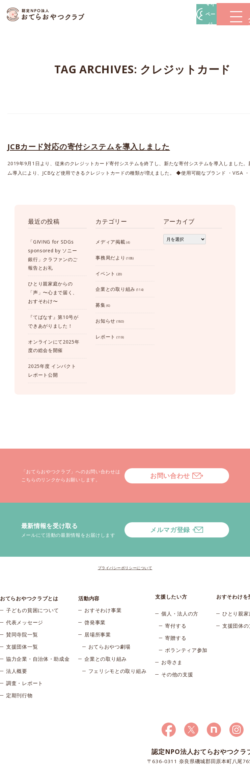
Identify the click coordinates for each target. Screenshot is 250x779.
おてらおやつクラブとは (29, 569)
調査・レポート (24, 659)
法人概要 (16, 647)
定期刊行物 (19, 671)
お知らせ (105, 321)
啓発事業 (95, 598)
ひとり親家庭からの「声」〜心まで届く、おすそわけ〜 (53, 292)
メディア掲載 (110, 241)
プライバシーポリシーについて (125, 540)
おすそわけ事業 (102, 586)
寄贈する (175, 610)
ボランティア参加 (186, 623)
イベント (105, 273)
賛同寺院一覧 (22, 610)
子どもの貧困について (32, 586)
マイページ (147, 14)
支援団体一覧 (22, 623)
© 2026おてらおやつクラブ (27, 772)
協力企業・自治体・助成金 (38, 635)
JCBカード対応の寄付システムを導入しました (88, 146)
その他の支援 (177, 647)
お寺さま (172, 635)
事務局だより (110, 257)
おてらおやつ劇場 (109, 623)
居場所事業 (97, 610)
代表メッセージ (24, 598)
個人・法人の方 (179, 586)
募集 (100, 305)
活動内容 (89, 569)
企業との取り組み (115, 289)
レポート (105, 336)
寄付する (175, 598)
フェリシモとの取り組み (117, 647)
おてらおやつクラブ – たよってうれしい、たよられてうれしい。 (50, 14)
